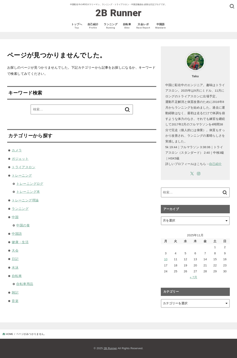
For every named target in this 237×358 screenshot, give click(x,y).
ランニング (20, 208)
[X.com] (192, 173)
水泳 (15, 267)
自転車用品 (24, 284)
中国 (15, 217)
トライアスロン (23, 167)
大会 (15, 250)
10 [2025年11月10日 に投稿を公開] (166, 259)
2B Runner (118, 12)
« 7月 (193, 277)
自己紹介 (215, 164)
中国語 (17, 233)
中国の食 (23, 225)
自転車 (17, 276)
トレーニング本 (28, 191)
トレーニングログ (29, 183)
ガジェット (20, 158)
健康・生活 (20, 242)
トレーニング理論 (25, 200)
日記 (15, 259)
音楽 (15, 301)
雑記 (15, 292)
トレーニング (22, 175)
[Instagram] (198, 173)
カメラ (17, 150)
